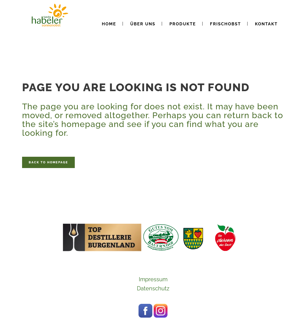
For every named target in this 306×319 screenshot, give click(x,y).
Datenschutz (153, 288)
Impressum (153, 279)
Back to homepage (48, 162)
